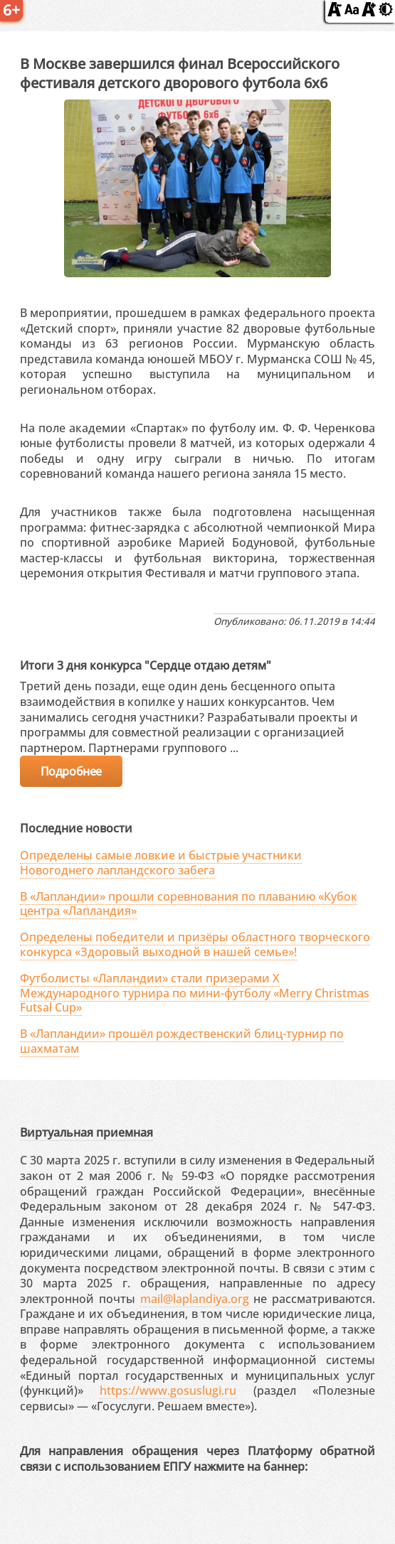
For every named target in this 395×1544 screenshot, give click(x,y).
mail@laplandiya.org (194, 1299)
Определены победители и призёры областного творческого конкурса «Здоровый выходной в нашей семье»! (195, 944)
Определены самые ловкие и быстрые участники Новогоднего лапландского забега (161, 862)
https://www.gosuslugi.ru (168, 1390)
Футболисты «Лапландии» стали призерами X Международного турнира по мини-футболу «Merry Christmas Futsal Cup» (194, 993)
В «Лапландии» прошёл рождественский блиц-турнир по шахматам (182, 1041)
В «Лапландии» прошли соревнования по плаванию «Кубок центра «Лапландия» (188, 904)
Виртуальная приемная (86, 1132)
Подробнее (71, 771)
